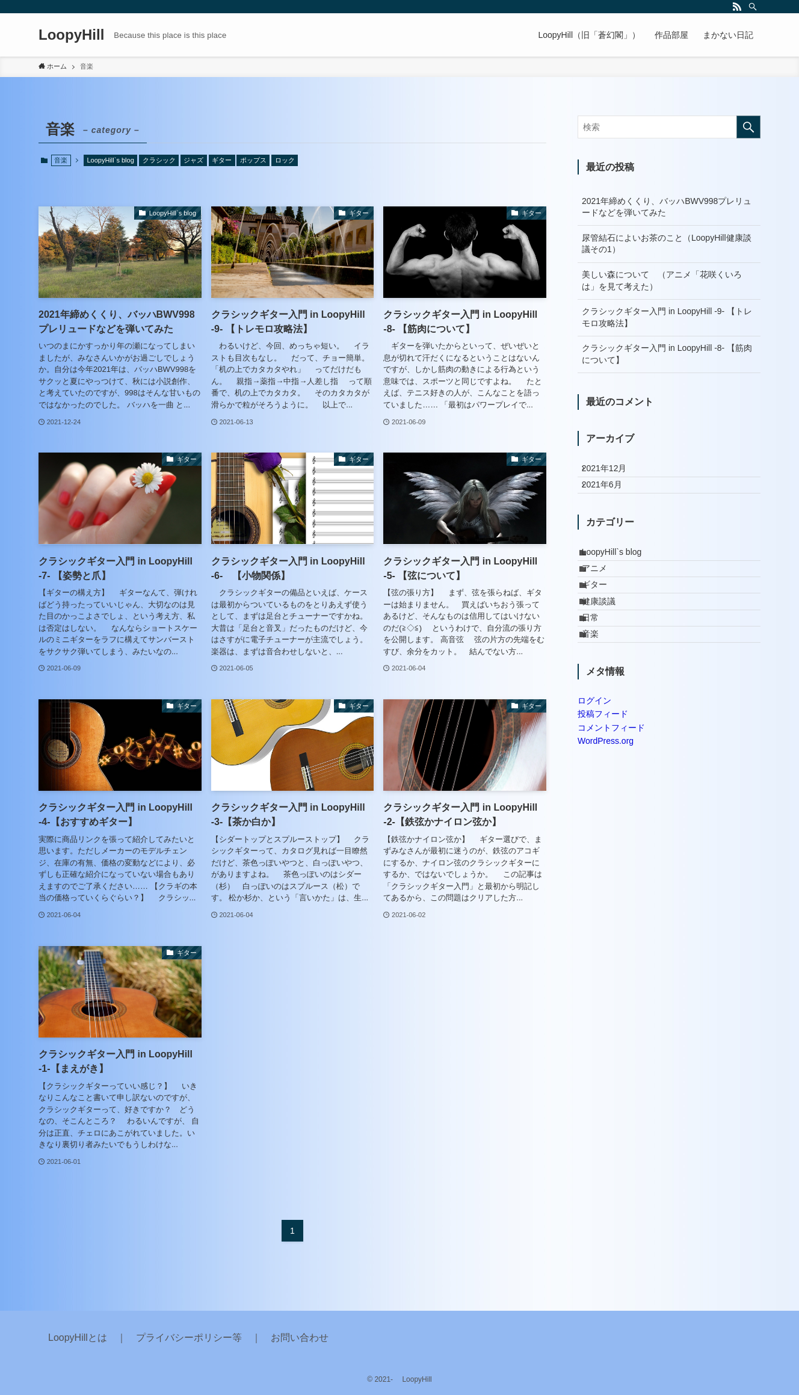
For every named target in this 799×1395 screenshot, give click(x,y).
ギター (222, 160)
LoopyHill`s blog (110, 160)
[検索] (752, 6)
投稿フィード (603, 783)
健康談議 (607, 648)
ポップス (253, 160)
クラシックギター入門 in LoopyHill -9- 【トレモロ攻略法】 (667, 317)
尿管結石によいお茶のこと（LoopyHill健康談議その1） (666, 244)
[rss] (737, 6)
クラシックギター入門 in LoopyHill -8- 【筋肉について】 (667, 354)
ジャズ (193, 160)
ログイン (594, 769)
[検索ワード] (669, 127)
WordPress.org (606, 809)
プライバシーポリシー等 (189, 1337)
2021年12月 (612, 472)
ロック (285, 160)
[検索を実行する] (748, 127)
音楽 (598, 699)
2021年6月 (610, 497)
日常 (598, 673)
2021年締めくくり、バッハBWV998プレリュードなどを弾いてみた (666, 207)
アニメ (602, 598)
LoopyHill (71, 35)
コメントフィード (611, 796)
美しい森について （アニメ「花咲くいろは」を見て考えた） (662, 280)
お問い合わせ (300, 1337)
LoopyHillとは (77, 1337)
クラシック (159, 160)
